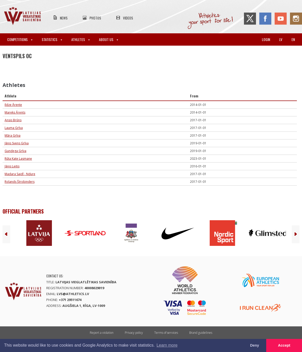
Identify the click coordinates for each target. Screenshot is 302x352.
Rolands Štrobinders (20, 181)
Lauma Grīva (14, 128)
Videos (128, 18)
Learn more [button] (166, 345)
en (293, 39)
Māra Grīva (12, 135)
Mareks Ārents (15, 112)
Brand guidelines (200, 332)
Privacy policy (134, 332)
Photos (95, 18)
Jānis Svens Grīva (17, 143)
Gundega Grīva (15, 151)
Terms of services (166, 332)
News (64, 18)
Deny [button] (254, 345)
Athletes (80, 39)
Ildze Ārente (13, 105)
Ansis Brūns (13, 120)
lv (280, 39)
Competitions (19, 39)
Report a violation (102, 332)
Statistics (52, 39)
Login (266, 39)
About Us (108, 39)
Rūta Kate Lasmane (18, 158)
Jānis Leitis (12, 166)
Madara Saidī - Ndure (20, 174)
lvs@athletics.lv (73, 293)
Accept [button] (284, 345)
